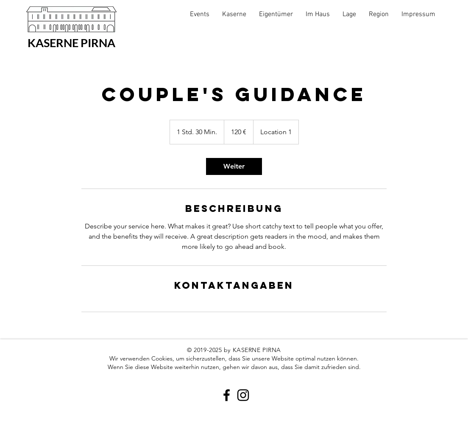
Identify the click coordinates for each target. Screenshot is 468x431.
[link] (234, 166)
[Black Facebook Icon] (226, 395)
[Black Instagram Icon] (243, 395)
